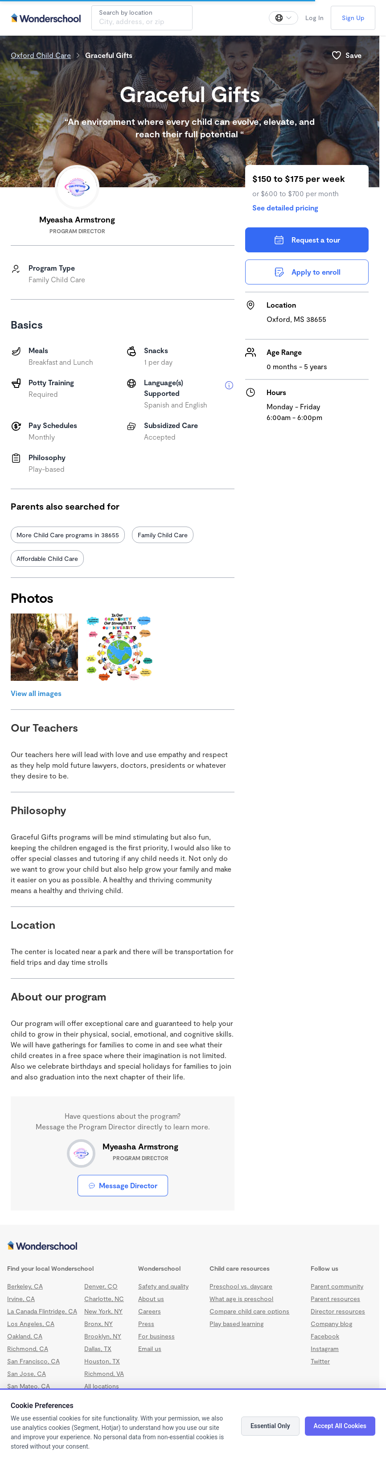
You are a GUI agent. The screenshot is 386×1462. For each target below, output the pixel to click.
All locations (101, 1386)
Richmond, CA (27, 1348)
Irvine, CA (21, 1298)
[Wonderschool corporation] (189, 1246)
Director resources (338, 1311)
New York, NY (103, 1311)
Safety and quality (163, 1286)
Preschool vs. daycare (240, 1286)
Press (146, 1323)
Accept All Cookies (340, 1425)
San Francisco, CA (33, 1361)
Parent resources (335, 1298)
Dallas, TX (97, 1348)
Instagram (325, 1348)
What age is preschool (241, 1298)
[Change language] (283, 18)
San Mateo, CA (28, 1386)
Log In (314, 17)
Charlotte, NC (104, 1298)
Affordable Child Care (47, 558)
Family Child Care (163, 535)
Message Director (122, 1185)
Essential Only (270, 1425)
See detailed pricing (285, 207)
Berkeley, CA (25, 1286)
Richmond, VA (104, 1373)
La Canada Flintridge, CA (42, 1311)
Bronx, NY (98, 1323)
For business (156, 1336)
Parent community (337, 1286)
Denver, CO (101, 1286)
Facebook (325, 1336)
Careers (149, 1311)
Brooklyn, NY (102, 1336)
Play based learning (236, 1323)
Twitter (320, 1361)
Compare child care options (249, 1311)
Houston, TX (102, 1361)
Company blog (332, 1323)
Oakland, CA (24, 1336)
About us (151, 1298)
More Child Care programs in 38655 (67, 535)
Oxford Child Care (41, 55)
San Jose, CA (26, 1373)
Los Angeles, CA (30, 1323)
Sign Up (353, 17)
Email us (149, 1348)
